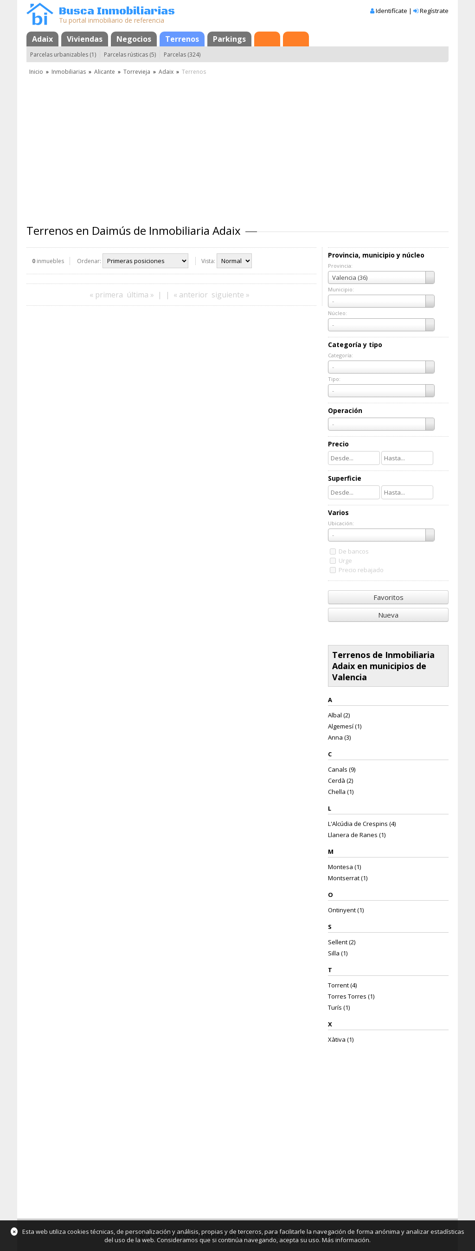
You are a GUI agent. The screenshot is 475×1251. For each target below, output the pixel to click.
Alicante (104, 72)
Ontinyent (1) (346, 910)
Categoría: (340, 355)
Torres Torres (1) (351, 996)
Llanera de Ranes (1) (356, 835)
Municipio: (341, 289)
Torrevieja (136, 72)
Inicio (36, 72)
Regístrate (434, 10)
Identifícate (391, 10)
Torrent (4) (342, 985)
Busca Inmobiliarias (117, 11)
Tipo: (334, 378)
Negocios (133, 39)
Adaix (42, 39)
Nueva (388, 614)
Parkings (229, 39)
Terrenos (182, 39)
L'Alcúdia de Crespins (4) (362, 823)
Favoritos (388, 597)
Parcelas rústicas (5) (130, 54)
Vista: (208, 261)
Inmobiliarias (68, 72)
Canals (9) (341, 769)
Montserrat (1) (347, 878)
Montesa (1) (344, 867)
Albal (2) (339, 715)
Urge (345, 560)
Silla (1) (337, 953)
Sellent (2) (341, 942)
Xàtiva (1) (340, 1039)
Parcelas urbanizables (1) (63, 54)
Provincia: (340, 265)
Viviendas (85, 39)
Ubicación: (341, 523)
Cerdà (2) (340, 780)
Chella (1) (340, 791)
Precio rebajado (361, 570)
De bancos (354, 551)
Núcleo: (337, 313)
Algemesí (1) (344, 726)
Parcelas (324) (182, 54)
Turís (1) (339, 1007)
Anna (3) (339, 737)
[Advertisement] (237, 146)
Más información (345, 1240)
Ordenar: (89, 261)
